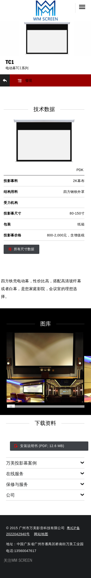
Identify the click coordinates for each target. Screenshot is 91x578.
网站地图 (41, 534)
